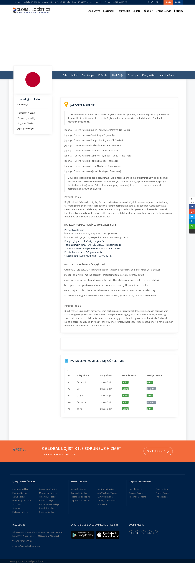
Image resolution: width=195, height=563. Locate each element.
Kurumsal (108, 11)
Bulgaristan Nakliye (48, 489)
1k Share (192, 201)
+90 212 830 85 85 (24, 541)
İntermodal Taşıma (137, 496)
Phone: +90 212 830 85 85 (116, 2)
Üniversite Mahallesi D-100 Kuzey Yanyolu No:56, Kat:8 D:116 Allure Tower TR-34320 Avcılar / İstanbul (58, 2)
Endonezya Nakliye (27, 117)
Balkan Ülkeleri (70, 75)
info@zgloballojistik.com (29, 546)
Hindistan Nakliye (26, 112)
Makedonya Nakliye (21, 500)
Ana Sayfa (94, 11)
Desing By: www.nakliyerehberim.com (29, 561)
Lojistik (137, 11)
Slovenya (16, 508)
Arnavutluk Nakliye (47, 496)
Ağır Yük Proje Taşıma (107, 493)
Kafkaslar (103, 75)
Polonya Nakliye (19, 493)
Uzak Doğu (117, 75)
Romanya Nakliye (20, 489)
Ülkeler (148, 11)
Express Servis (136, 493)
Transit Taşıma (162, 493)
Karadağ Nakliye (46, 508)
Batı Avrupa (88, 75)
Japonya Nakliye (25, 128)
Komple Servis (135, 489)
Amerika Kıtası (166, 75)
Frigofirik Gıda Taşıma (80, 496)
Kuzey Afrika (148, 75)
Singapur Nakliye (25, 123)
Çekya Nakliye (18, 496)
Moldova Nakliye (20, 512)
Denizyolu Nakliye (106, 489)
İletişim (178, 11)
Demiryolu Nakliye (79, 493)
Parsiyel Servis (162, 489)
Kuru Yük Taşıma (105, 496)
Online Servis (163, 11)
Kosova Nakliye (46, 500)
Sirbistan (16, 504)
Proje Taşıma (162, 496)
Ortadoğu (133, 75)
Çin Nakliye (22, 104)
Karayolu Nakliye (78, 489)
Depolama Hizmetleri (80, 500)
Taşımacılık (123, 11)
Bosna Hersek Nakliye (49, 504)
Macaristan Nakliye (48, 493)
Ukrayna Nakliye (46, 512)
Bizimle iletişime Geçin (158, 451)
